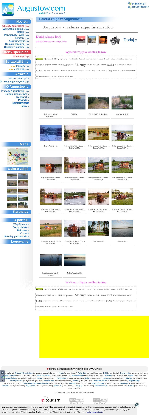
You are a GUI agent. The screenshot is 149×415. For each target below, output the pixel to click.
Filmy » (25, 106)
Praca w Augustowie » (15, 91)
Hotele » (23, 32)
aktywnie (69, 70)
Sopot (130, 375)
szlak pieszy (101, 70)
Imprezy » (20, 66)
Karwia (76, 381)
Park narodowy (90, 70)
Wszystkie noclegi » (16, 29)
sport (65, 59)
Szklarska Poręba (43, 375)
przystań (48, 65)
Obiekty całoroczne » (15, 26)
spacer (75, 70)
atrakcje (129, 65)
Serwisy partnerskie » (16, 236)
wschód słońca (73, 59)
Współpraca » (21, 224)
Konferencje (125, 373)
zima (126, 59)
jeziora (89, 65)
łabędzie (81, 70)
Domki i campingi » (17, 44)
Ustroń (130, 386)
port (131, 59)
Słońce (62, 70)
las (94, 59)
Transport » (22, 97)
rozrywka (89, 59)
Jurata (61, 373)
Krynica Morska (9, 375)
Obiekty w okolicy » (16, 47)
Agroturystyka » (19, 41)
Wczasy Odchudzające (24, 373)
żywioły (106, 59)
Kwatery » (22, 38)
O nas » (24, 233)
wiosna (113, 59)
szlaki (60, 65)
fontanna (61, 76)
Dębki (105, 373)
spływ (54, 65)
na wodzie (120, 59)
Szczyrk (107, 378)
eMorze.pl (58, 386)
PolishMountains (100, 381)
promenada (55, 70)
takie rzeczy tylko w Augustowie (124, 70)
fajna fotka (47, 59)
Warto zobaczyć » (19, 78)
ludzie (60, 59)
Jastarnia (5, 386)
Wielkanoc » (21, 56)
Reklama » (23, 230)
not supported (18, 260)
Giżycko (129, 378)
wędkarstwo (69, 76)
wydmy (54, 76)
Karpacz (72, 383)
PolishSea (82, 373)
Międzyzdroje (134, 381)
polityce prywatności (95, 412)
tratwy (109, 70)
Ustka (87, 378)
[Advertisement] (18, 125)
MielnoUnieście (101, 386)
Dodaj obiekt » (21, 227)
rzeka (110, 64)
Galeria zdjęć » (20, 103)
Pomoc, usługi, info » (17, 94)
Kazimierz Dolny (9, 378)
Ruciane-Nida (49, 381)
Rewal (39, 378)
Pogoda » (23, 100)
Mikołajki (108, 375)
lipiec (98, 65)
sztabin (103, 65)
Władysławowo (78, 375)
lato (94, 65)
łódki (54, 59)
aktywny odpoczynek (43, 76)
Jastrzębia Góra (16, 381)
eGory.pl (78, 386)
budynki (82, 59)
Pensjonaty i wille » (16, 35)
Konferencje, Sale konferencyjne (36, 383)
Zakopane (124, 383)
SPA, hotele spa (98, 383)
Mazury (80, 65)
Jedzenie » (19, 69)
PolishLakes (61, 378)
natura (39, 70)
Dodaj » (130, 39)
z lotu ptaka (40, 65)
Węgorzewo (30, 386)
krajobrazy (47, 70)
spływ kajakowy (120, 65)
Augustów (68, 64)
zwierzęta (100, 59)
